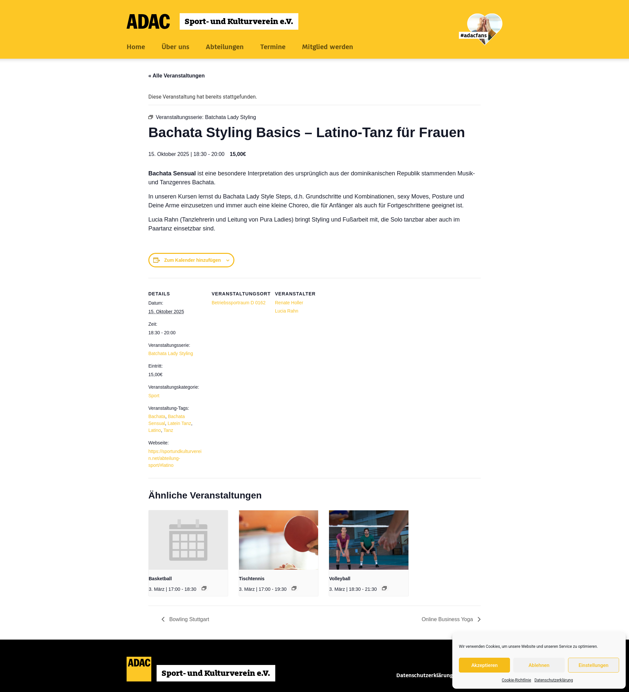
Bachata (156, 416)
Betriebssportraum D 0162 (238, 302)
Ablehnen (538, 665)
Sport (153, 395)
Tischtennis (252, 578)
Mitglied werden (327, 47)
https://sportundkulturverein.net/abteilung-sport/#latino (174, 458)
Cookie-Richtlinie (516, 680)
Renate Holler (289, 302)
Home (136, 47)
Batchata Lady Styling (170, 353)
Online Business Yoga (448, 619)
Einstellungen (594, 665)
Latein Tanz (179, 423)
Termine (272, 47)
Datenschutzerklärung (553, 680)
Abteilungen (225, 47)
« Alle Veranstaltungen (176, 75)
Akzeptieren (484, 665)
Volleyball (339, 578)
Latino (154, 430)
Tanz (168, 430)
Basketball (160, 578)
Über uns (175, 47)
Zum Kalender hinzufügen (192, 260)
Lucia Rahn (286, 311)
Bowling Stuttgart (188, 619)
